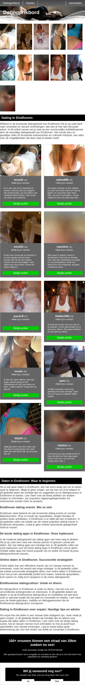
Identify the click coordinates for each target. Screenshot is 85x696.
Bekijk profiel (20, 203)
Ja (28, 681)
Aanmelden (75, 3)
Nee (57, 681)
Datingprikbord (11, 3)
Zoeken (30, 3)
